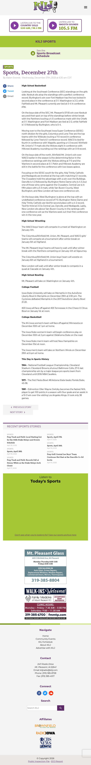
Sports (8, 67)
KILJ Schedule (45, 642)
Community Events (45, 639)
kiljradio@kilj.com (49, 670)
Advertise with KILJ (45, 648)
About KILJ (45, 645)
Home (45, 636)
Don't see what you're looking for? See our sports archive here (45, 535)
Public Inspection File (39, 761)
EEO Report (57, 761)
